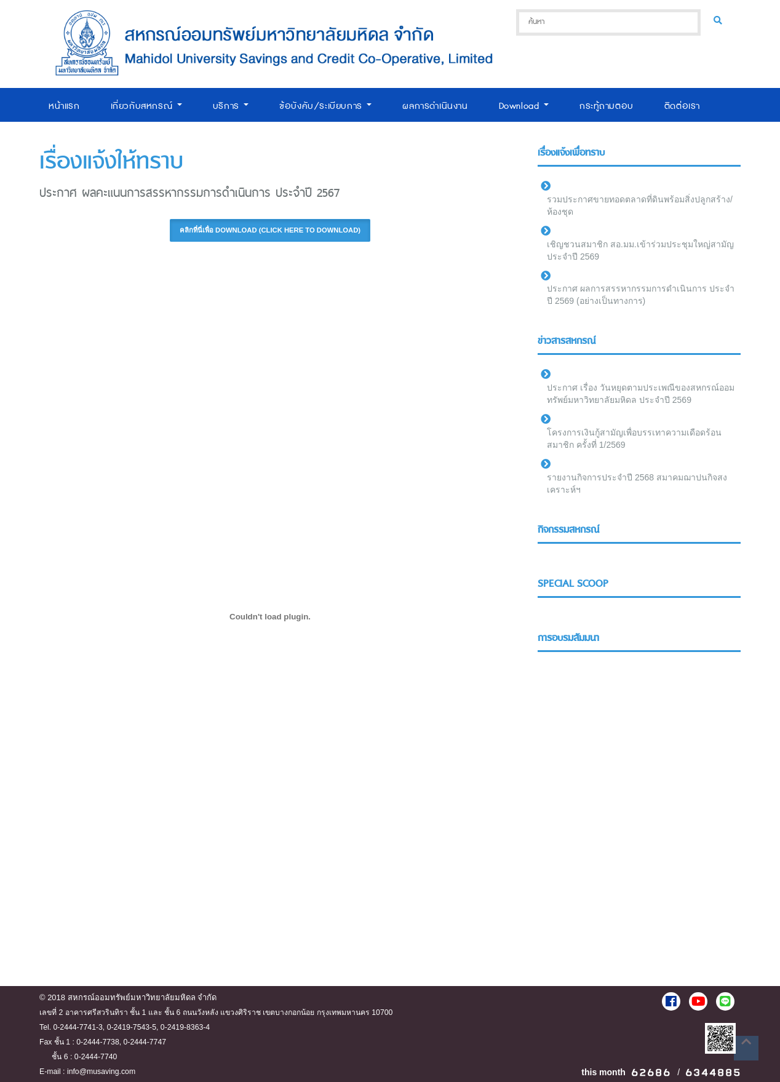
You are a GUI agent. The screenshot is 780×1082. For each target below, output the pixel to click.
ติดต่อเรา (682, 106)
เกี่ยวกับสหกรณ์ (146, 106)
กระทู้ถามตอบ (606, 106)
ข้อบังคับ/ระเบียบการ (325, 106)
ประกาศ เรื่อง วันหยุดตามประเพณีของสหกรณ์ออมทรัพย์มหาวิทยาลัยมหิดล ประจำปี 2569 (640, 394)
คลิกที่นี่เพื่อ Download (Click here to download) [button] (270, 230)
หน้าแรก (64, 106)
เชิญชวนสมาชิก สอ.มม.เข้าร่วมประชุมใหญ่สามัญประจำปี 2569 (640, 250)
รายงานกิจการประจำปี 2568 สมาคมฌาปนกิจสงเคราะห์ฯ (637, 483)
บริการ (231, 106)
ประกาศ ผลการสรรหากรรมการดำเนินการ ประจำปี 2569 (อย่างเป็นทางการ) (640, 295)
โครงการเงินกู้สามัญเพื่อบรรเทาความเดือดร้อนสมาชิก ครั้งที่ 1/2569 (634, 439)
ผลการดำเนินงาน (435, 106)
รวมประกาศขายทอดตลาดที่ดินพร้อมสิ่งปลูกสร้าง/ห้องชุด (640, 205)
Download (524, 106)
